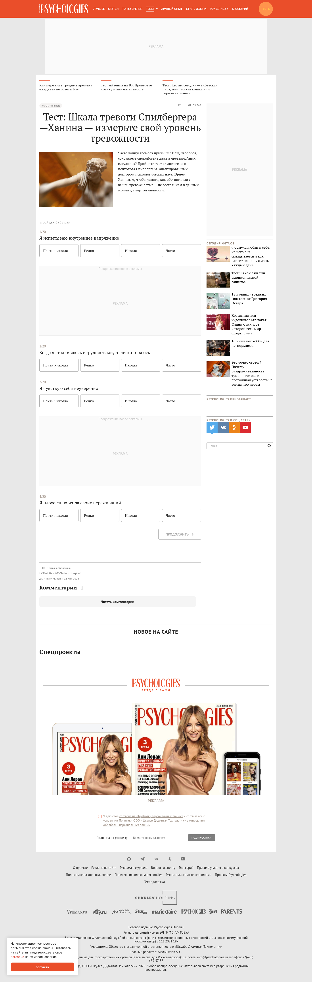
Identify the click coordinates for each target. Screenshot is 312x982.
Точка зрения (132, 9)
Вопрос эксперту (163, 868)
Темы (150, 9)
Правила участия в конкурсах (218, 868)
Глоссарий (240, 9)
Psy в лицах (219, 9)
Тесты (265, 9)
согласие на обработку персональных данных (151, 816)
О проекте (80, 868)
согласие (17, 957)
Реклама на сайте (103, 868)
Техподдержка (154, 882)
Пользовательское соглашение (88, 875)
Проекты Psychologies (230, 875)
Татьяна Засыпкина (59, 568)
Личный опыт (171, 9)
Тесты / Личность (50, 105)
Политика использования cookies (138, 875)
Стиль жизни (196, 9)
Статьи (113, 9)
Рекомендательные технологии (188, 875)
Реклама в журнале (133, 868)
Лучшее (99, 9)
